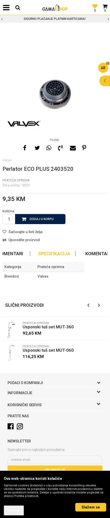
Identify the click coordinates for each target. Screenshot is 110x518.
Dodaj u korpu (42, 219)
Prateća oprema (16, 180)
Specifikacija (54, 253)
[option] (55, 19)
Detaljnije (13, 510)
